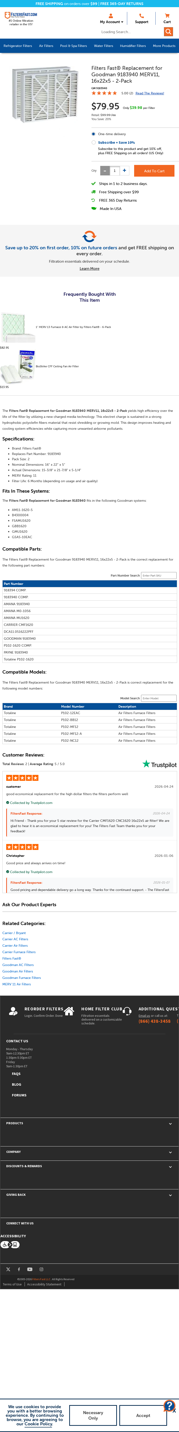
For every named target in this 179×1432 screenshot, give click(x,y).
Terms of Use (12, 1284)
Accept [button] (143, 1415)
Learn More (90, 268)
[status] (115, 171)
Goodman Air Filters (17, 971)
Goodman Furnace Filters (21, 978)
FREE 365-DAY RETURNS (121, 3)
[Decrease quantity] (105, 170)
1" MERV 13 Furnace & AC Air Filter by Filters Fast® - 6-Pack (55, 328)
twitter (8, 1269)
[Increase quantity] (124, 170)
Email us (144, 1016)
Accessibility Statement (44, 1284)
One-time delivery (112, 134)
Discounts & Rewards (24, 1166)
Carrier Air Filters (15, 945)
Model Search (130, 698)
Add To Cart (154, 171)
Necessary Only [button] (93, 1415)
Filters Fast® (11, 958)
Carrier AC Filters (15, 939)
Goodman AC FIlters (18, 965)
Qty (94, 171)
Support (141, 19)
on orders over (66, 3)
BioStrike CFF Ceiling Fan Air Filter (39, 367)
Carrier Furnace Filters (19, 952)
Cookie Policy (38, 1424)
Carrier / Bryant (14, 933)
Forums (19, 1095)
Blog (16, 1084)
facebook (19, 1269)
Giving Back (16, 1194)
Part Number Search (125, 575)
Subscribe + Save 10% (116, 142)
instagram (41, 1269)
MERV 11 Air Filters (16, 984)
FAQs (16, 1073)
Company (13, 1152)
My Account (110, 19)
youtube (29, 1269)
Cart (167, 19)
